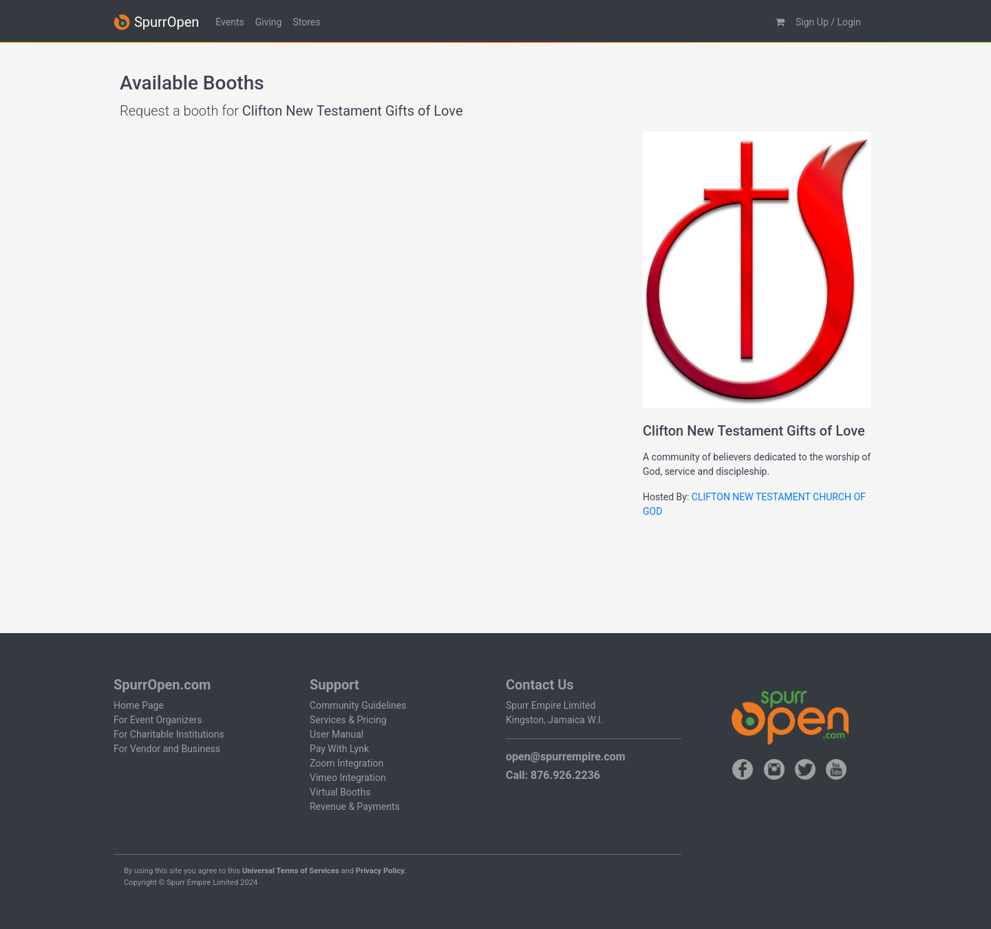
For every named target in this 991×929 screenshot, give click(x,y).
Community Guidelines (358, 705)
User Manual (336, 734)
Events (229, 22)
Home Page (139, 705)
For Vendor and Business (167, 748)
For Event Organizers (158, 719)
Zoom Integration (346, 763)
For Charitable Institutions (169, 734)
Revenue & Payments (355, 806)
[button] (780, 22)
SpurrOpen (156, 22)
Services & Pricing (348, 719)
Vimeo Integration (348, 777)
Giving (268, 22)
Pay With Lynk (339, 748)
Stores (306, 22)
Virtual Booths (340, 792)
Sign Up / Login (828, 22)
